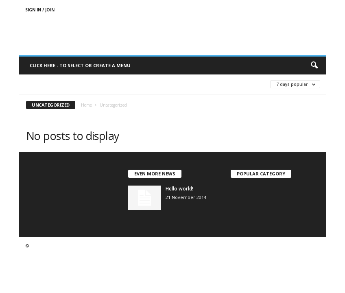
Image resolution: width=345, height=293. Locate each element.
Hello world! (179, 188)
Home (86, 105)
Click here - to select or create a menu (80, 65)
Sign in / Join (40, 10)
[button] (314, 65)
